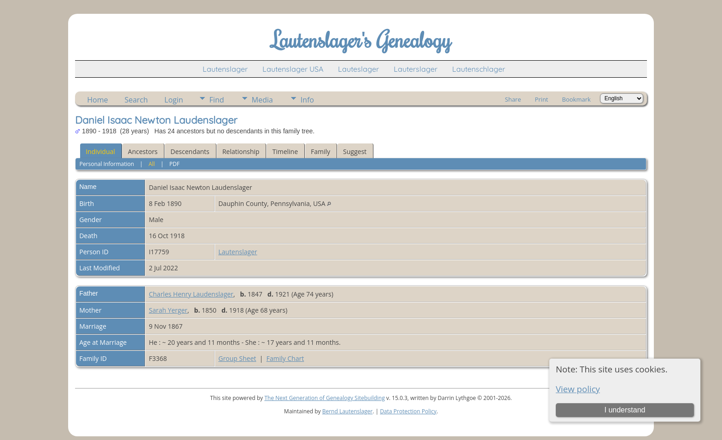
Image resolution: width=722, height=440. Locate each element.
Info (307, 100)
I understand (624, 410)
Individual (100, 151)
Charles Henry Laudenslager (191, 294)
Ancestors (142, 151)
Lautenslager (225, 69)
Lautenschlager (478, 69)
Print (541, 99)
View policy (578, 388)
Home (97, 100)
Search (136, 100)
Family (320, 151)
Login (173, 100)
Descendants (189, 151)
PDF (174, 164)
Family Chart (285, 358)
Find (217, 100)
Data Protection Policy (408, 411)
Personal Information (107, 164)
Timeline (285, 151)
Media (262, 100)
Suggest (355, 151)
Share (513, 99)
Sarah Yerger (168, 310)
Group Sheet (237, 358)
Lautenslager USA (292, 69)
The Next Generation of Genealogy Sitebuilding (324, 398)
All (152, 164)
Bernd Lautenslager (347, 411)
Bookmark (576, 99)
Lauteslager (358, 69)
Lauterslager (415, 69)
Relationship (241, 151)
